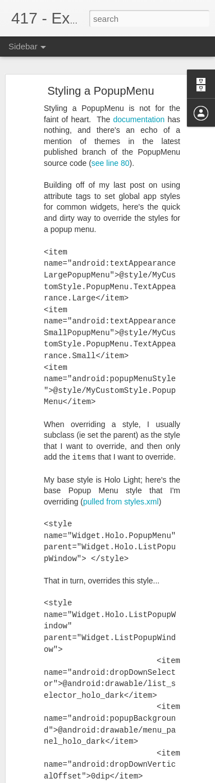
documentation (138, 109)
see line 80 (111, 153)
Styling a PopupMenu (100, 81)
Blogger (163, 776)
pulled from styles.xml (121, 491)
